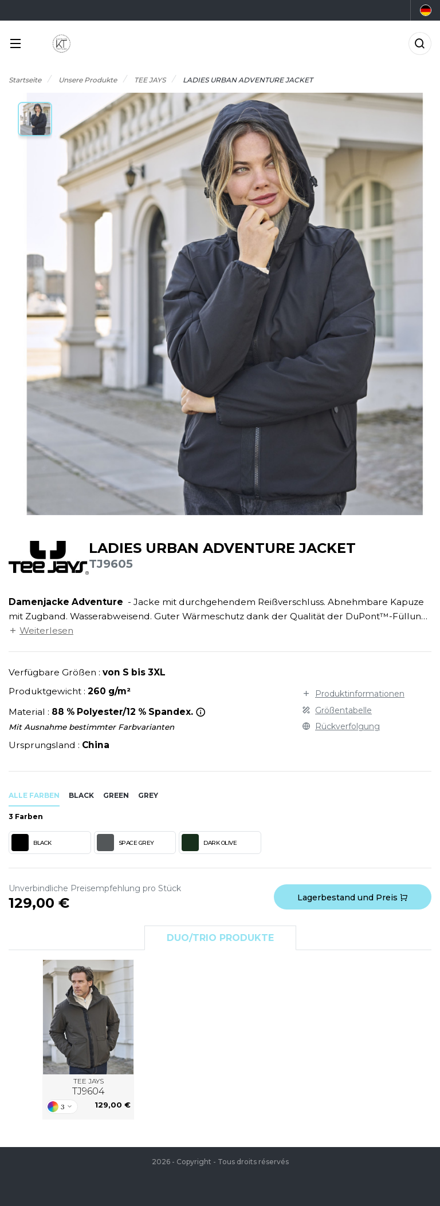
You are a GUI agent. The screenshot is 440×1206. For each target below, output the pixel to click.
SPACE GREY (125, 842)
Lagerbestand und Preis (352, 897)
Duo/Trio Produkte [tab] (220, 937)
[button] (35, 119)
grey (148, 795)
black (81, 795)
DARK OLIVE (209, 842)
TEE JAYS (88, 1087)
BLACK (31, 842)
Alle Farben (34, 795)
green (116, 795)
